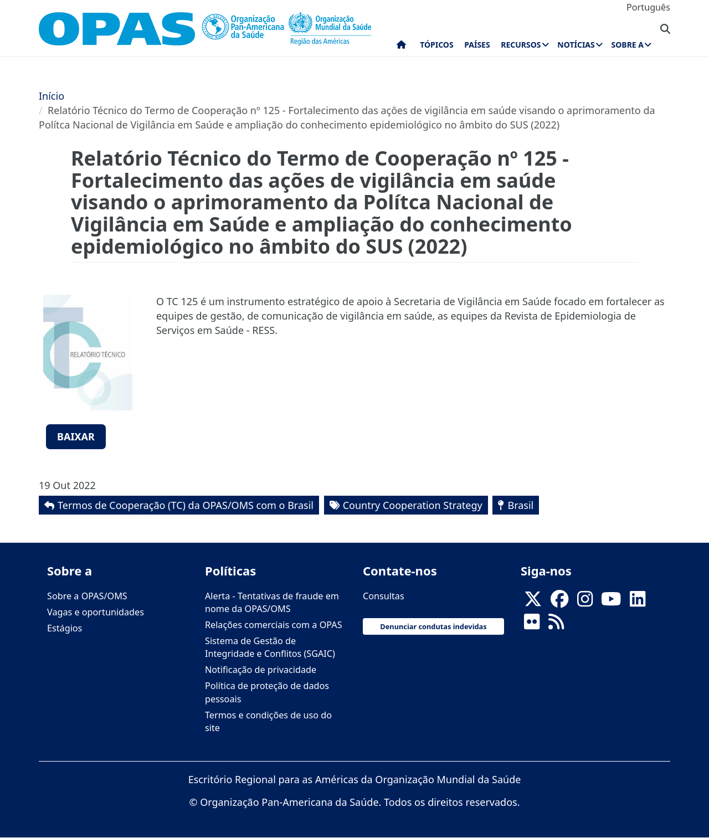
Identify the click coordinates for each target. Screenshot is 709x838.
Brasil (520, 505)
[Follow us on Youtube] (611, 602)
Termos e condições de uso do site (268, 721)
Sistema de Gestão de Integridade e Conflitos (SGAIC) (270, 647)
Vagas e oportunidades (95, 612)
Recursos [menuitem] (521, 44)
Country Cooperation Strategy (412, 505)
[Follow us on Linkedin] (637, 602)
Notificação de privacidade (260, 670)
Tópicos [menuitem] (437, 44)
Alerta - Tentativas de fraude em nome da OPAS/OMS (272, 602)
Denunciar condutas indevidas (433, 626)
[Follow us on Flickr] (532, 625)
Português (648, 7)
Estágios (64, 628)
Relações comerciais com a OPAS (273, 625)
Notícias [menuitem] (575, 44)
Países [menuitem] (477, 44)
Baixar (76, 436)
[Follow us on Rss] (556, 625)
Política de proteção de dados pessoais (267, 692)
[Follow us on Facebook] (559, 602)
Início (51, 95)
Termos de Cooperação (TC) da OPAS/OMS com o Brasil (186, 505)
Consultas (383, 596)
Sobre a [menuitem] (628, 44)
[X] (533, 602)
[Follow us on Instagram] (585, 602)
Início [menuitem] (401, 47)
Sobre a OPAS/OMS (87, 596)
